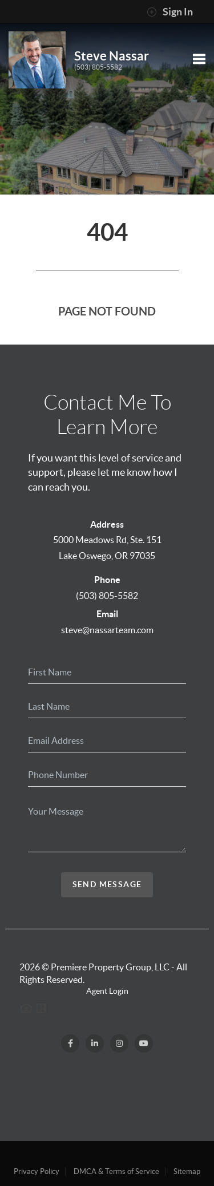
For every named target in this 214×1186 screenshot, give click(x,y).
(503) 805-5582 (98, 67)
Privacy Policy (36, 1171)
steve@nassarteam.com (107, 630)
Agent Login (107, 990)
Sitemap (186, 1171)
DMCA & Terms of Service (116, 1171)
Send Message (107, 884)
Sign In (170, 12)
